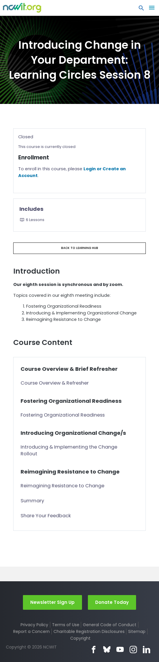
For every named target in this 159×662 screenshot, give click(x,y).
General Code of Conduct (109, 625)
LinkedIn (146, 649)
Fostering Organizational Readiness (63, 415)
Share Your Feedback (46, 515)
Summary (32, 500)
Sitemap (136, 631)
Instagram (133, 649)
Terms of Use (65, 625)
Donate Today (112, 602)
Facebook (93, 649)
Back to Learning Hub (79, 248)
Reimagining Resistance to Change (62, 485)
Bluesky (107, 649)
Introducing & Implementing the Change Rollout (69, 450)
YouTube (120, 649)
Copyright (80, 638)
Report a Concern (31, 631)
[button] (141, 9)
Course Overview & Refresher (55, 383)
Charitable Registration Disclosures (89, 631)
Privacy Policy (34, 625)
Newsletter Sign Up (52, 602)
